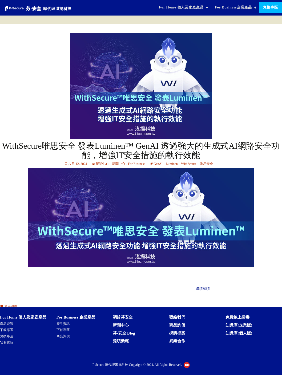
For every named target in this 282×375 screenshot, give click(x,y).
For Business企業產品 (233, 7)
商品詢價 (63, 336)
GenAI (157, 164)
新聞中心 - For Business (128, 164)
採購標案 (177, 333)
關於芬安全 (123, 317)
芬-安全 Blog (124, 333)
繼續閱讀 (205, 289)
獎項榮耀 (121, 341)
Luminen (172, 164)
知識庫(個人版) (239, 333)
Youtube (187, 365)
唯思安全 (206, 164)
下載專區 (6, 330)
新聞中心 (102, 164)
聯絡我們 (177, 317)
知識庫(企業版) (239, 325)
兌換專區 (270, 7)
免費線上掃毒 (238, 317)
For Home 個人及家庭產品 (181, 7)
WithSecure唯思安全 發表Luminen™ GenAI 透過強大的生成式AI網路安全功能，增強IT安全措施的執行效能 (141, 150)
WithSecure (189, 164)
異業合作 (177, 341)
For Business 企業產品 (75, 317)
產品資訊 (6, 324)
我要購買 (6, 342)
